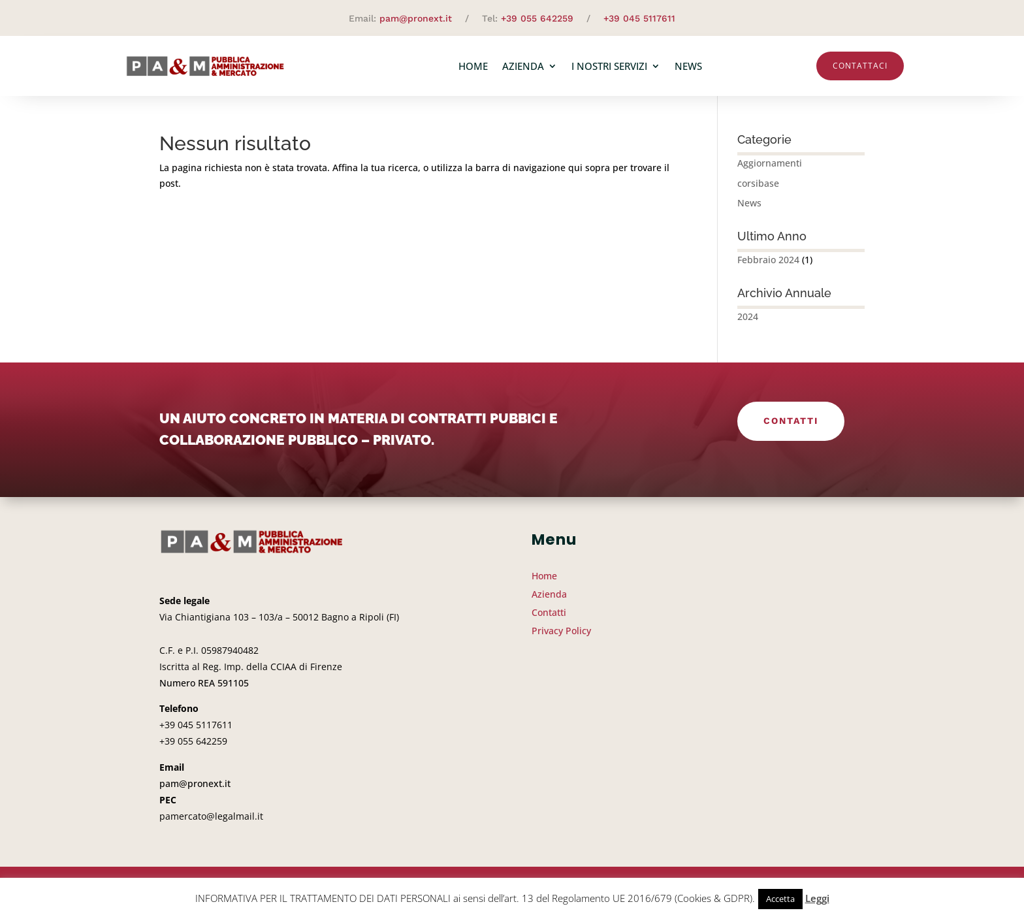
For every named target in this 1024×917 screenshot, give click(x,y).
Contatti (790, 420)
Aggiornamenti (769, 163)
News (688, 65)
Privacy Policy (561, 630)
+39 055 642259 (537, 18)
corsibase (758, 183)
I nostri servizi (609, 65)
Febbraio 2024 (768, 259)
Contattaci (860, 65)
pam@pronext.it (415, 18)
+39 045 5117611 (639, 18)
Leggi (817, 898)
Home (473, 65)
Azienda (523, 65)
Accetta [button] (780, 899)
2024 (747, 316)
